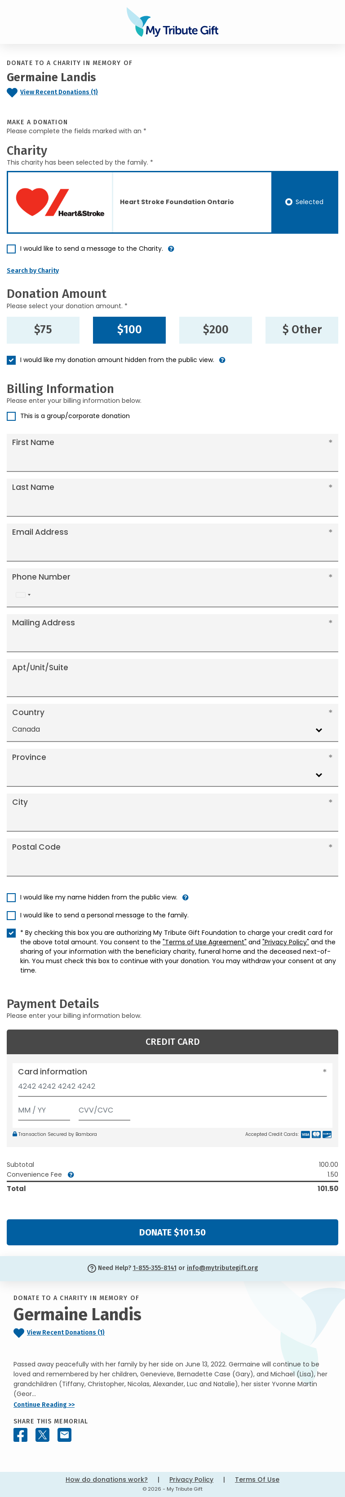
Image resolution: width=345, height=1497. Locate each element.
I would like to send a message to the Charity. (91, 248)
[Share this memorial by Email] (64, 1435)
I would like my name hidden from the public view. (98, 897)
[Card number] (172, 1089)
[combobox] (23, 595)
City (20, 802)
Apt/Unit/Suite (40, 667)
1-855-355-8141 (155, 1268)
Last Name (33, 487)
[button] (171, 252)
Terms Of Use (257, 1479)
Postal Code (36, 847)
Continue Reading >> (44, 1405)
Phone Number (41, 577)
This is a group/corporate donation (75, 415)
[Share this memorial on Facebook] (20, 1435)
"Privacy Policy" (285, 942)
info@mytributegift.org (222, 1268)
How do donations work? (107, 1479)
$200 (216, 329)
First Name (33, 442)
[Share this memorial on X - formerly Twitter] (42, 1435)
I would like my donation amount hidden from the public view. (117, 359)
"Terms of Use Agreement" (205, 942)
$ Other (302, 329)
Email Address (40, 532)
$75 (43, 329)
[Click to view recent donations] (72, 92)
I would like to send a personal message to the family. (104, 915)
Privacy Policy (191, 1479)
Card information (52, 1071)
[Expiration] (44, 1108)
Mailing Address (43, 622)
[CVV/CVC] (105, 1108)
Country (28, 712)
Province (29, 757)
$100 (129, 329)
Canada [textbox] (26, 729)
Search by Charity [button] (33, 271)
